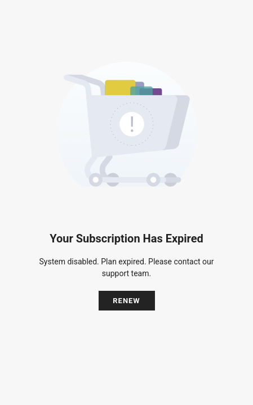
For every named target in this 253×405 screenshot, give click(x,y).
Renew (126, 300)
